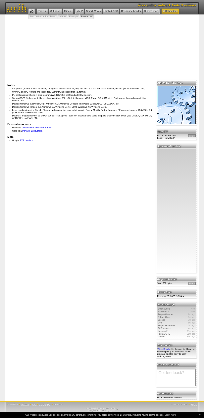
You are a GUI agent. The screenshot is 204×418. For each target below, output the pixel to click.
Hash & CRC (111, 11)
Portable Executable (32, 131)
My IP (80, 11)
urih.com (25, 404)
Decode (176, 320)
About (193, 404)
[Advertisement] (102, 49)
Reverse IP (176, 331)
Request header (176, 314)
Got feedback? (176, 377)
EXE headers (170, 11)
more (191, 136)
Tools (41, 11)
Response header (131, 11)
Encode (176, 336)
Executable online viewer (43, 16)
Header (62, 16)
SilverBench (151, 11)
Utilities (54, 11)
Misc (67, 11)
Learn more (170, 415)
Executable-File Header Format (37, 127)
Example (73, 16)
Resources (86, 16)
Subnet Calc (176, 317)
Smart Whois (93, 11)
